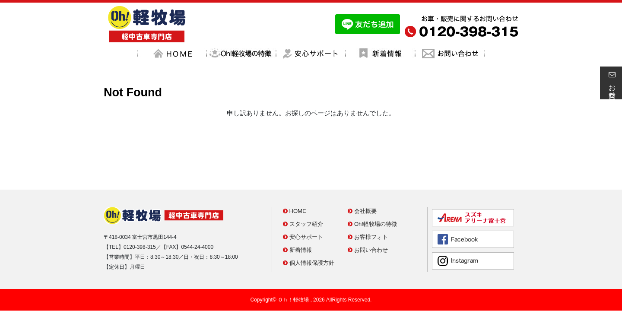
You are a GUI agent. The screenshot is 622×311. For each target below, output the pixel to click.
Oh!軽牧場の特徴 (372, 185)
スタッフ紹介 (303, 185)
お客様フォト (368, 198)
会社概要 (362, 172)
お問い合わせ (368, 211)
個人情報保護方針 (308, 224)
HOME (294, 172)
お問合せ (611, 83)
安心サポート (303, 198)
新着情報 (297, 211)
